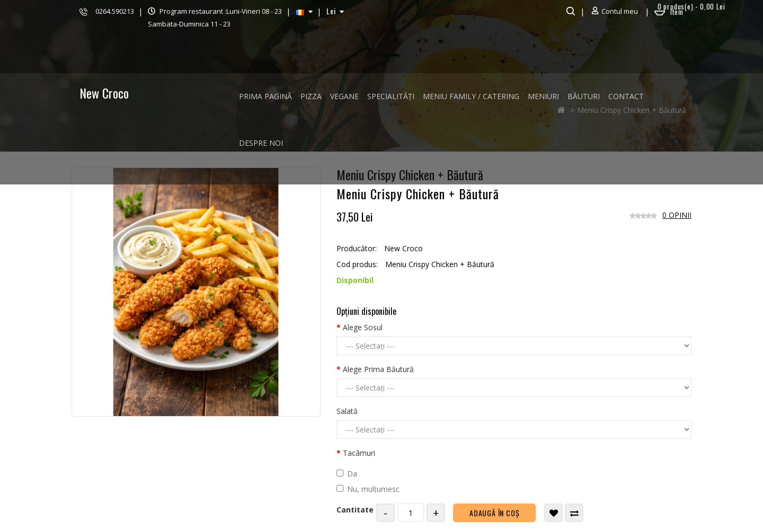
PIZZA (311, 96)
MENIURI (543, 96)
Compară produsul (574, 513)
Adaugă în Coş (494, 512)
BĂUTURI (583, 96)
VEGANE (344, 96)
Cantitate (355, 510)
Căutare (569, 11)
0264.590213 (114, 11)
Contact (626, 96)
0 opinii (676, 215)
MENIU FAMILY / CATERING (471, 96)
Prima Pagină (265, 96)
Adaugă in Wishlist (553, 513)
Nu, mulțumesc (368, 489)
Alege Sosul (363, 327)
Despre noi (261, 143)
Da (346, 474)
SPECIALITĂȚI (390, 96)
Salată (347, 411)
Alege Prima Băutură (378, 369)
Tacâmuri (359, 453)
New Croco (104, 92)
